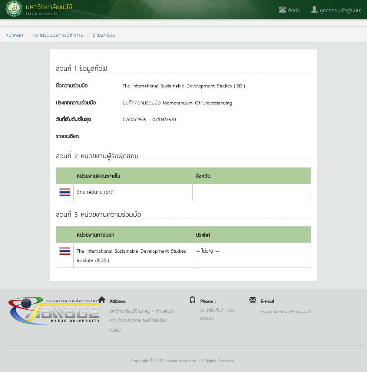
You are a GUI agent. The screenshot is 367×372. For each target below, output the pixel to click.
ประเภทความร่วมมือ (76, 102)
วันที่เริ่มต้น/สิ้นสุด (73, 118)
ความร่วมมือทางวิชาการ (58, 34)
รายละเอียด (104, 34)
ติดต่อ (289, 10)
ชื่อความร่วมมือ (71, 85)
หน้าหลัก (14, 34)
